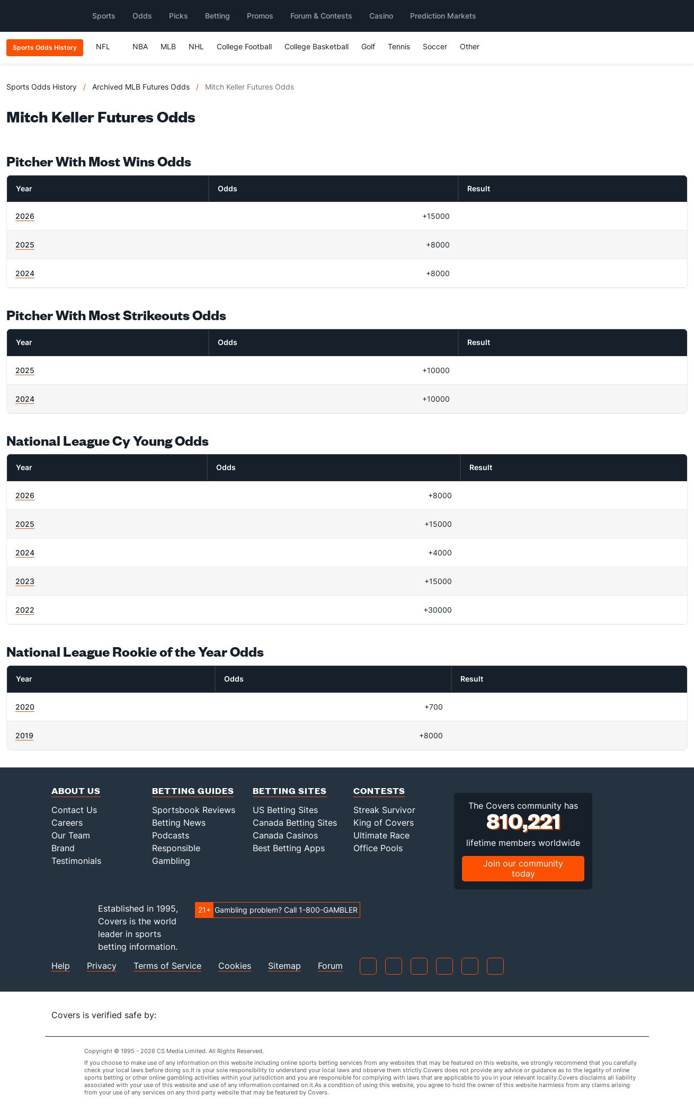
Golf (368, 46)
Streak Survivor (384, 810)
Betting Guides (193, 790)
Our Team (70, 835)
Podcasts (170, 835)
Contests (379, 790)
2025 (24, 244)
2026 (24, 215)
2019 (24, 735)
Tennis (399, 46)
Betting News (179, 822)
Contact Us (74, 810)
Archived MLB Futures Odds (141, 86)
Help (60, 966)
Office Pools (378, 848)
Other (474, 46)
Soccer (435, 46)
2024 (24, 273)
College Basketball (316, 46)
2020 (24, 706)
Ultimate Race (381, 835)
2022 (24, 609)
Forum (330, 966)
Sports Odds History (41, 86)
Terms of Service (167, 966)
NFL (108, 46)
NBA (140, 46)
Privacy (102, 966)
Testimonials (76, 860)
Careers (67, 822)
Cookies (234, 966)
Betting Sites (290, 790)
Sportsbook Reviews (193, 810)
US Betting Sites (285, 810)
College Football (244, 46)
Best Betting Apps (289, 848)
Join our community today (523, 868)
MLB (168, 46)
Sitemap (284, 966)
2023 (24, 581)
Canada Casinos (285, 835)
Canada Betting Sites (295, 822)
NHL (196, 46)
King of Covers (383, 822)
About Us (76, 790)
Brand (63, 848)
